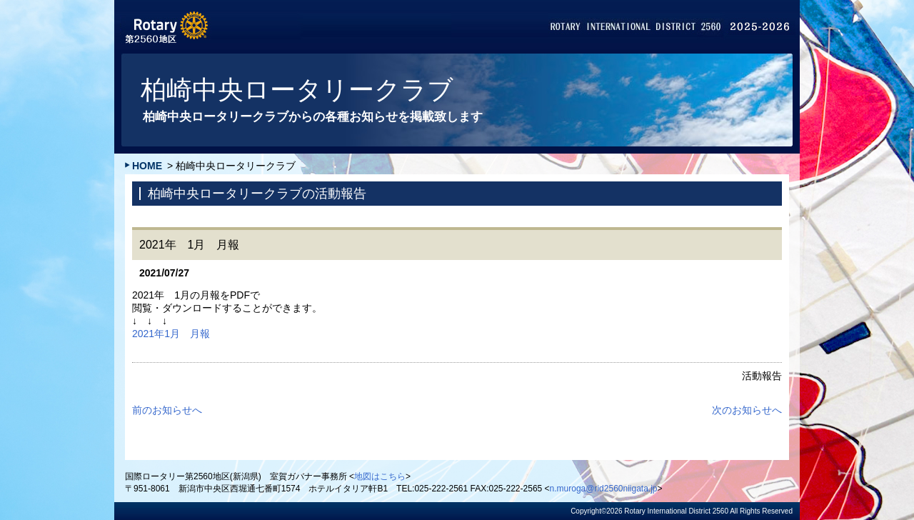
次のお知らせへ (747, 410)
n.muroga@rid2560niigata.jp (604, 489)
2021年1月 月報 (171, 333)
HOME (147, 166)
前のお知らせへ (167, 410)
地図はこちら (380, 476)
